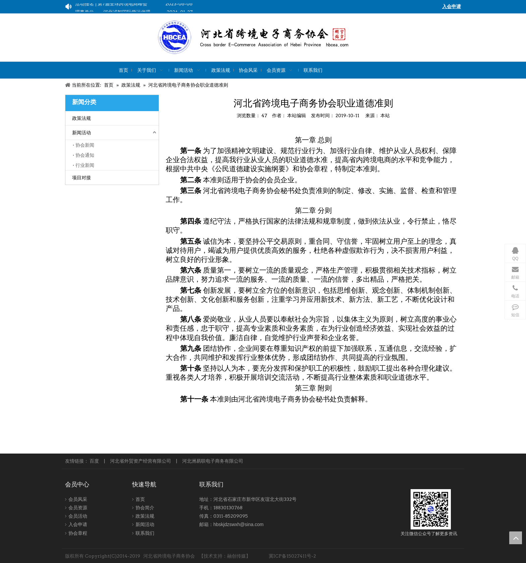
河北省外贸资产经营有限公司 (140, 461)
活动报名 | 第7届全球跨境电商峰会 (111, 5)
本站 (385, 115)
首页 (140, 499)
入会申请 (77, 524)
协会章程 (77, 533)
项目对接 (81, 177)
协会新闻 (84, 145)
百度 (94, 461)
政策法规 (81, 118)
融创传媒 (236, 556)
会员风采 (77, 499)
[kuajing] (276, 37)
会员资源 (77, 507)
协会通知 (84, 155)
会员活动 (77, 516)
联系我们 (145, 533)
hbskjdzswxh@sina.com (238, 524)
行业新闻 (84, 165)
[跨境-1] (431, 509)
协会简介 (145, 507)
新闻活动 (81, 132)
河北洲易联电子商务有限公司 (212, 461)
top (515, 537)
